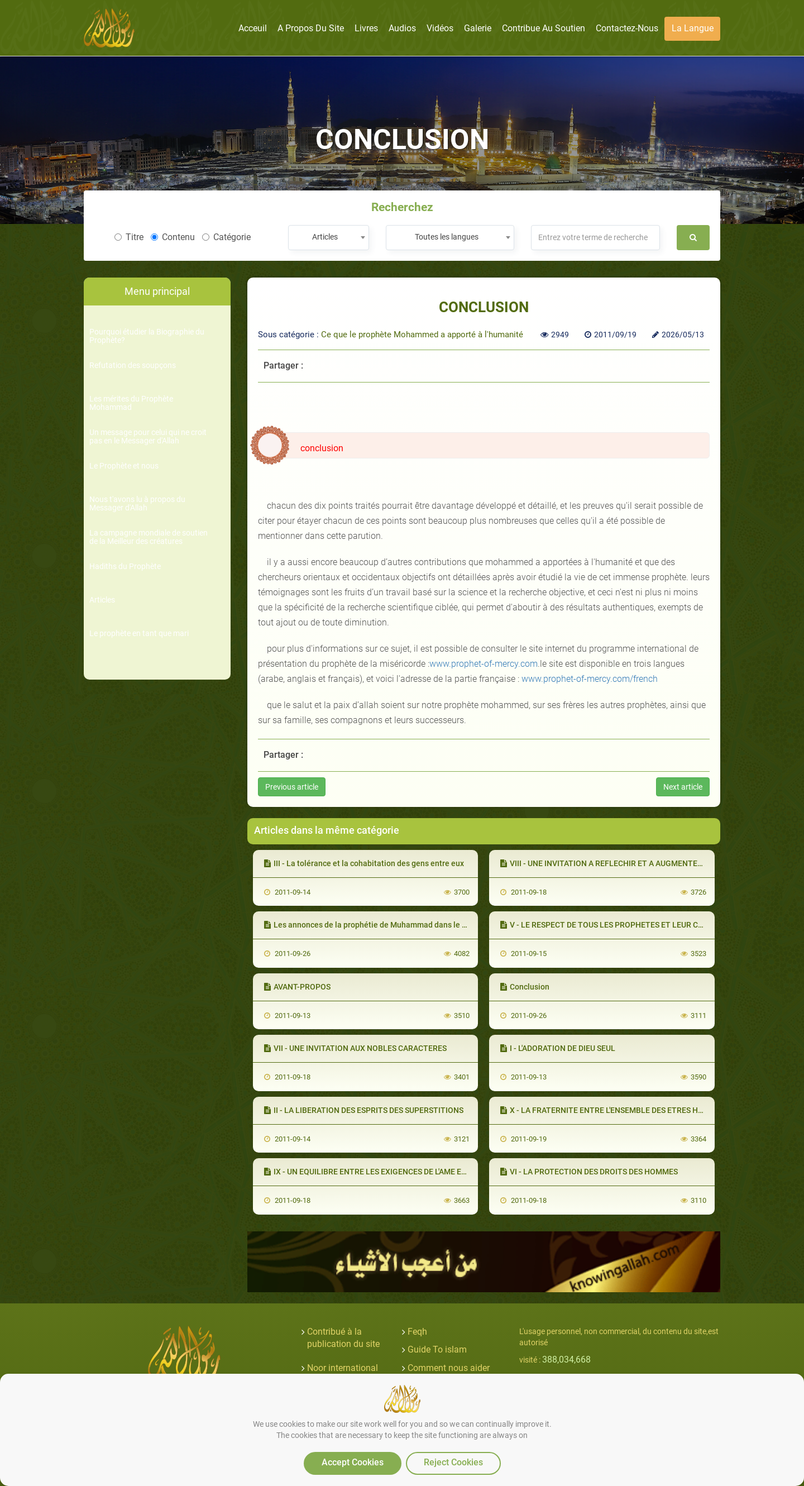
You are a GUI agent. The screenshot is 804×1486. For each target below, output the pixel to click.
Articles (102, 600)
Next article (682, 786)
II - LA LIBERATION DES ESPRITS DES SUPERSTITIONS (363, 1110)
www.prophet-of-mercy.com (483, 663)
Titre (128, 237)
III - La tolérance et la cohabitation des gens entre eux (364, 863)
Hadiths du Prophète (125, 566)
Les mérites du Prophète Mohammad (131, 403)
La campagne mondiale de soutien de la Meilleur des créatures (148, 537)
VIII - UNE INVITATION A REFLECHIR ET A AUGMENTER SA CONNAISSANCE (636, 863)
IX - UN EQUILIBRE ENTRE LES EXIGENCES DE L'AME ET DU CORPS (384, 1171)
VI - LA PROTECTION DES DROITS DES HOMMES (589, 1171)
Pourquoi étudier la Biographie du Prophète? (146, 336)
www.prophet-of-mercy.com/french (589, 678)
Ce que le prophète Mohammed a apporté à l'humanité (422, 334)
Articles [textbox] (325, 236)
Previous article (291, 786)
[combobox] (328, 237)
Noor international (342, 1368)
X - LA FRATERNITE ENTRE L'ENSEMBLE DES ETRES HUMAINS (613, 1110)
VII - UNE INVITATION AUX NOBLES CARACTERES (355, 1048)
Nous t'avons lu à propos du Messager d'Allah (137, 503)
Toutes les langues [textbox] (446, 236)
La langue (693, 28)
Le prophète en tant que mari (139, 633)
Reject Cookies (453, 1462)
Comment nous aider (449, 1368)
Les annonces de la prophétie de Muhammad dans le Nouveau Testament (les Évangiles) (426, 924)
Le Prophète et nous (124, 466)
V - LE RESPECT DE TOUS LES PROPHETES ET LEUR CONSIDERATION (626, 924)
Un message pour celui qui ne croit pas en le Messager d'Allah (148, 436)
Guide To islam (437, 1349)
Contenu (173, 237)
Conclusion (524, 986)
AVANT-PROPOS (297, 986)
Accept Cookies (353, 1462)
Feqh (417, 1331)
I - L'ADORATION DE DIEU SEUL (557, 1048)
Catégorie (226, 237)
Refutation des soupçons (132, 365)
